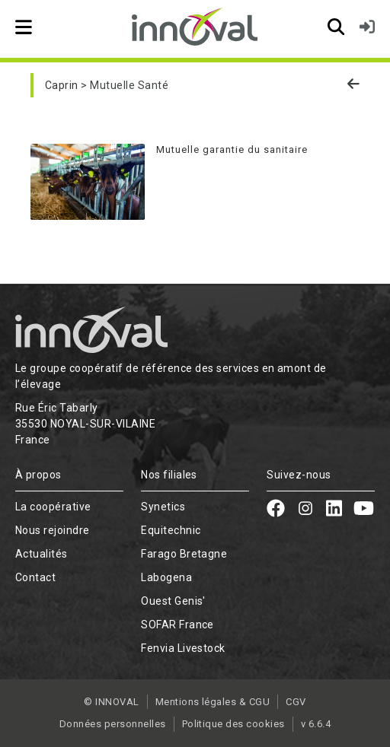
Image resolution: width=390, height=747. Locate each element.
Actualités (41, 554)
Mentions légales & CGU (212, 701)
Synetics (163, 507)
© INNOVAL (111, 701)
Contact (35, 577)
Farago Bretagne (184, 554)
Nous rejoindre (52, 530)
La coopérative (53, 507)
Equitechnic (170, 530)
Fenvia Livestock (183, 648)
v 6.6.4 (316, 724)
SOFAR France (177, 624)
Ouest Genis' (173, 601)
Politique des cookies (233, 724)
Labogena (166, 577)
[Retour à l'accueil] (195, 26)
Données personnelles (112, 724)
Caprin (61, 85)
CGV (295, 701)
